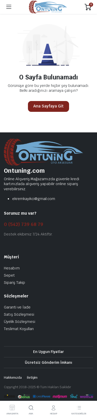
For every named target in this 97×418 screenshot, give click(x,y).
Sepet (9, 275)
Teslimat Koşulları (19, 328)
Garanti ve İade (17, 307)
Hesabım (12, 268)
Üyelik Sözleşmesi (19, 321)
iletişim (32, 377)
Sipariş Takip (14, 282)
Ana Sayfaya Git (48, 106)
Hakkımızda (13, 377)
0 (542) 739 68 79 (23, 224)
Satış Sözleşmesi (19, 314)
